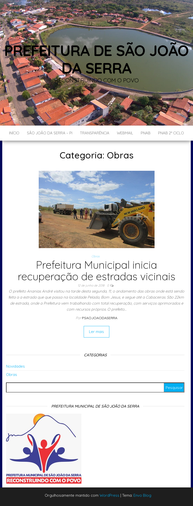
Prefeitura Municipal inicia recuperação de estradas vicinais (96, 270)
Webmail (125, 133)
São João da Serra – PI (49, 133)
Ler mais (96, 331)
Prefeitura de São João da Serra (96, 59)
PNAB (146, 133)
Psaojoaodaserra (99, 318)
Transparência (94, 133)
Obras (95, 256)
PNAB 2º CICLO (171, 133)
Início (14, 133)
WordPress (109, 495)
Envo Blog (142, 495)
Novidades (15, 366)
